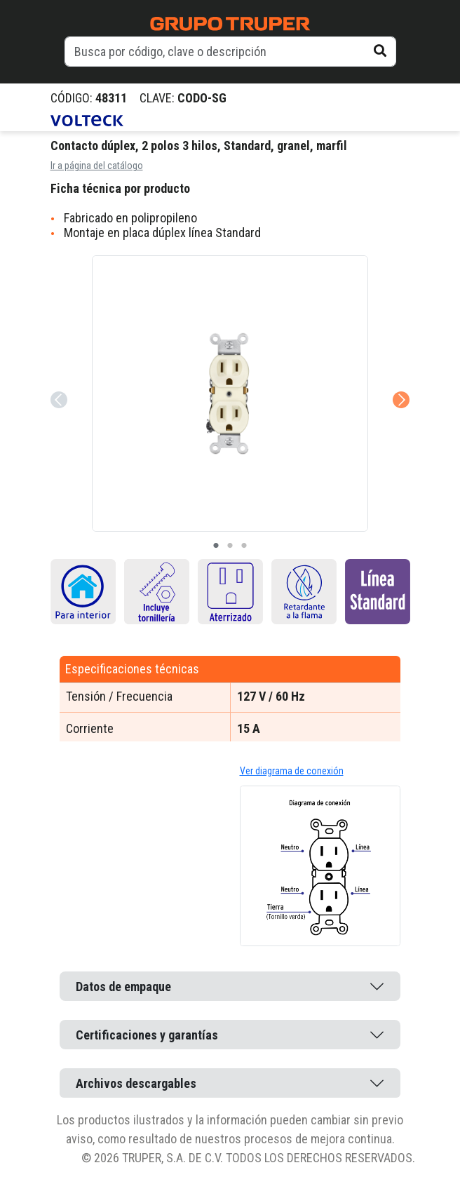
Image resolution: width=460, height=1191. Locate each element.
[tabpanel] (230, 393)
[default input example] (230, 51)
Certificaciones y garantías (147, 1035)
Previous (57, 380)
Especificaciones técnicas (132, 668)
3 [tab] (244, 546)
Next (400, 380)
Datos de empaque (123, 986)
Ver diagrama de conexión (292, 770)
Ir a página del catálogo (96, 165)
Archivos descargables (136, 1083)
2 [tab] (230, 546)
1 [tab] (216, 546)
